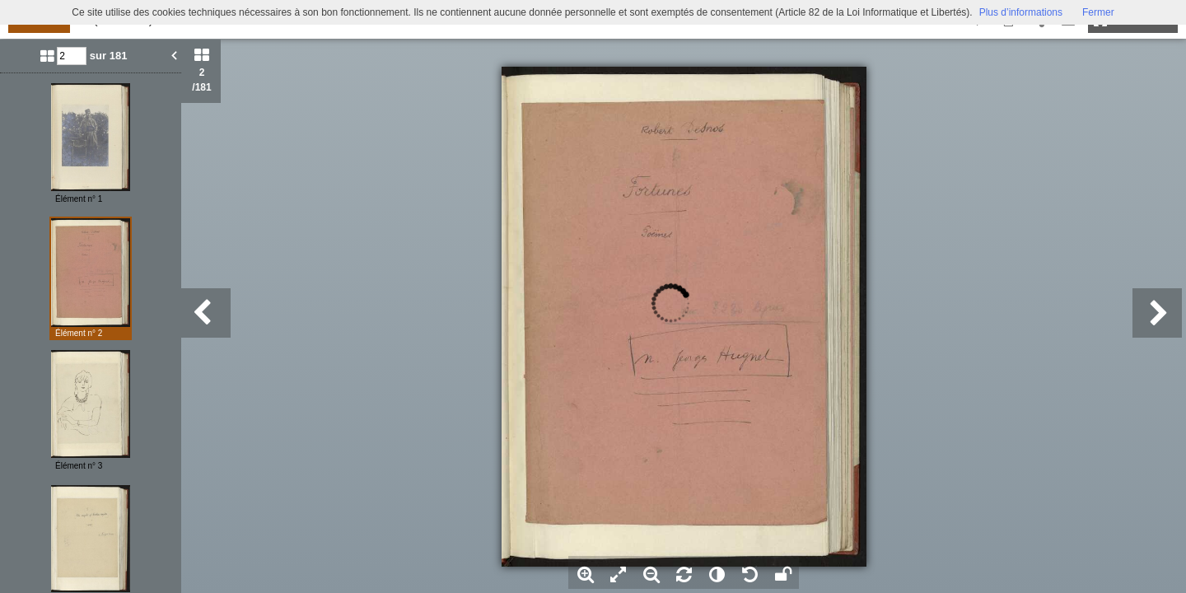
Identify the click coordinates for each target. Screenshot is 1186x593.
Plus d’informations (1020, 12)
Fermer (1098, 12)
